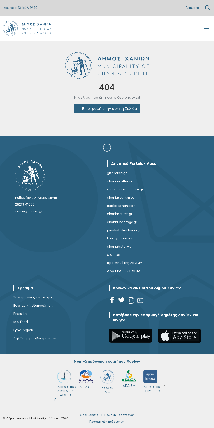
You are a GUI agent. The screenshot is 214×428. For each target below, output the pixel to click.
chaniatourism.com (122, 197)
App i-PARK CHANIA (123, 271)
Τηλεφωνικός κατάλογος (33, 297)
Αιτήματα (192, 7)
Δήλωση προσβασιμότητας (35, 338)
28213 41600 (25, 204)
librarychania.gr (120, 238)
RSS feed (20, 322)
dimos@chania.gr (29, 211)
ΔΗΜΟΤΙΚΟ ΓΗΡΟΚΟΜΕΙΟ (152, 381)
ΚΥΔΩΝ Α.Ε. (107, 381)
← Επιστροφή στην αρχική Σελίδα (107, 109)
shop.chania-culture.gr (125, 189)
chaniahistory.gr (120, 246)
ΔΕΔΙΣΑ (129, 378)
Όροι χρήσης (89, 415)
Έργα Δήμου (23, 330)
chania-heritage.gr (122, 222)
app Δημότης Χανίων (124, 263)
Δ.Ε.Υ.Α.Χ (86, 379)
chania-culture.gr (121, 181)
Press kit (20, 313)
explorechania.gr (121, 205)
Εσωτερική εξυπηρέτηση (33, 305)
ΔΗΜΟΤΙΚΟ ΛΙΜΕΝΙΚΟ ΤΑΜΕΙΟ (66, 383)
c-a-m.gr (114, 254)
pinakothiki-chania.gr (124, 230)
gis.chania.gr (117, 173)
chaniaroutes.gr (119, 214)
